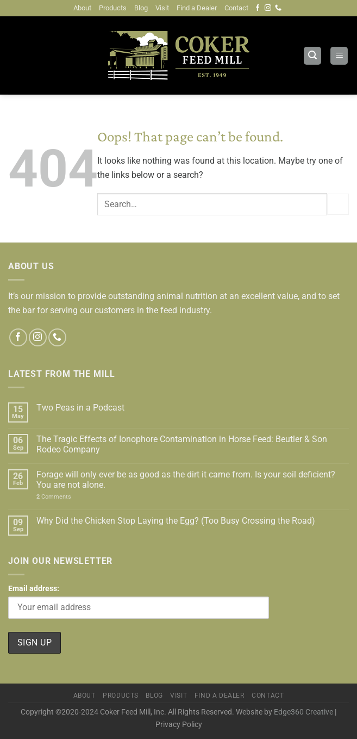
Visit (162, 8)
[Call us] (278, 8)
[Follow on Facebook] (257, 8)
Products (113, 8)
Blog (141, 8)
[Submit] (338, 204)
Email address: (138, 601)
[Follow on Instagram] (268, 8)
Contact (236, 8)
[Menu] (339, 56)
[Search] (312, 56)
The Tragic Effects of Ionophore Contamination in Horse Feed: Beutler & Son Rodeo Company (181, 444)
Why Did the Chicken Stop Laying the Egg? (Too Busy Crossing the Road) (175, 521)
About (82, 8)
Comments (53, 496)
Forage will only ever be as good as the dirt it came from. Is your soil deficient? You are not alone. (185, 479)
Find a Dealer (197, 8)
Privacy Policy (178, 724)
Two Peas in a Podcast (80, 407)
